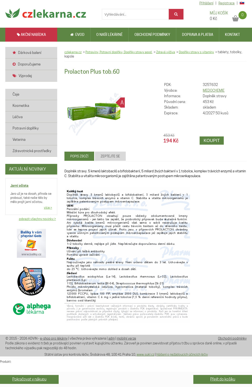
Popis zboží (79, 156)
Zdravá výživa (165, 52)
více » (48, 207)
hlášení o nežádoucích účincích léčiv (182, 354)
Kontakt (232, 34)
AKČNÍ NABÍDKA (31, 34)
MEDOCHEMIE (213, 90)
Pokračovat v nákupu (29, 379)
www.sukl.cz (145, 354)
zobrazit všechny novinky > (37, 219)
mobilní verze (126, 338)
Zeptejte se (110, 156)
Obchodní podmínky (152, 34)
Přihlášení (206, 3)
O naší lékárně (109, 34)
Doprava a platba (197, 34)
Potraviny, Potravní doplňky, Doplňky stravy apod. (118, 52)
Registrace (226, 3)
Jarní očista (19, 185)
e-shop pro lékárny (54, 338)
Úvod (77, 34)
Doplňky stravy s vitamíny (196, 52)
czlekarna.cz (73, 52)
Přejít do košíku (222, 379)
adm (111, 338)
